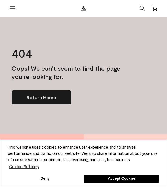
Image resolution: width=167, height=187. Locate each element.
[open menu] (12, 8)
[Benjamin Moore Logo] (83, 8)
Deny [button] (45, 178)
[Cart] (154, 8)
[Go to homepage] (41, 97)
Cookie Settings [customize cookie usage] (24, 166)
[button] (142, 8)
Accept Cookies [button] (122, 178)
